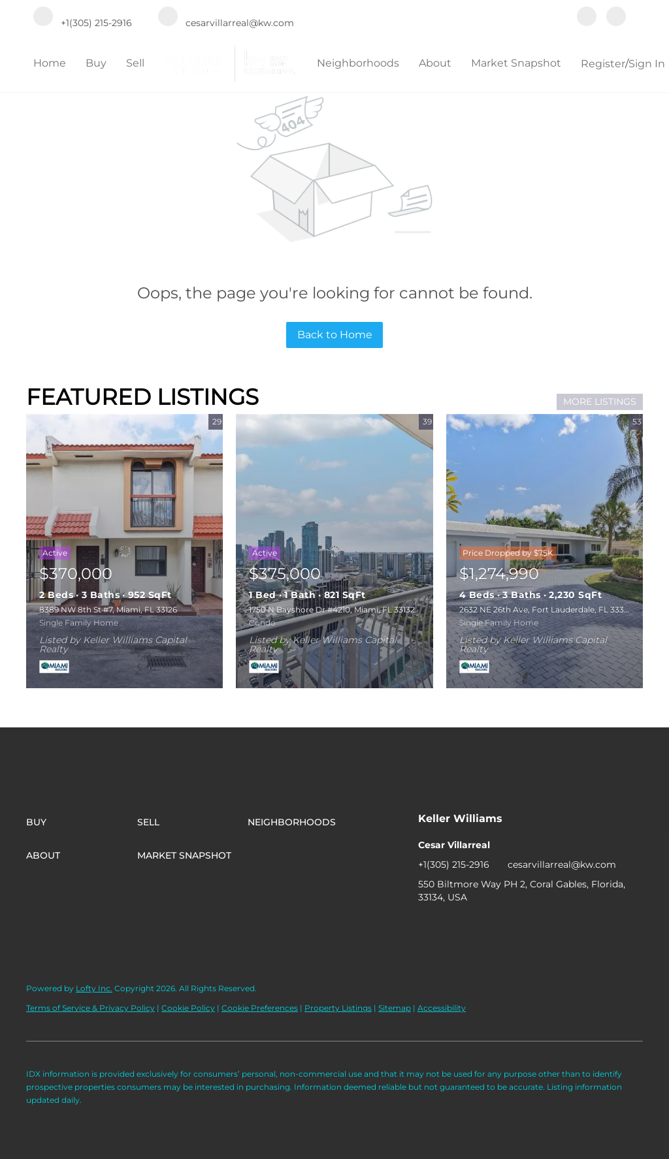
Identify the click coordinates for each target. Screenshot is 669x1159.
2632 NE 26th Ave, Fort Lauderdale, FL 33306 (546, 609)
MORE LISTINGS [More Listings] (599, 401)
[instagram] (616, 18)
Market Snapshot (516, 63)
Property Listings (338, 1008)
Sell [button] (135, 63)
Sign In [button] (646, 63)
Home (49, 63)
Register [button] (603, 63)
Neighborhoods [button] (358, 63)
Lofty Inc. (94, 988)
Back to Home (334, 334)
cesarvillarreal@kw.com (562, 864)
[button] (81, 822)
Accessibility (441, 1008)
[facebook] (586, 18)
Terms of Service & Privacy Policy (90, 1008)
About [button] (435, 63)
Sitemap (394, 1008)
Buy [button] (96, 63)
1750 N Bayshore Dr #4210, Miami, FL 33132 (332, 609)
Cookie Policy (188, 1008)
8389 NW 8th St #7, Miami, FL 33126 (108, 609)
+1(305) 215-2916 (453, 864)
